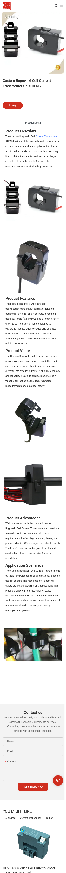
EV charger (10, 817)
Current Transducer (30, 817)
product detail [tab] (33, 122)
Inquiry (12, 105)
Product (49, 817)
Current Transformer (46, 136)
